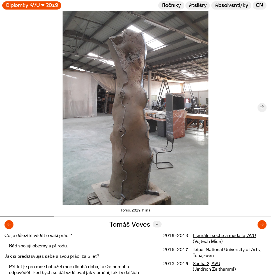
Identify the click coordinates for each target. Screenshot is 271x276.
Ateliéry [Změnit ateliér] (198, 5)
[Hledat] (231, 5)
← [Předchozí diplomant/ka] (9, 224)
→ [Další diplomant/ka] (262, 224)
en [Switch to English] (259, 5)
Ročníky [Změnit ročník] (171, 5)
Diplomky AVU (32, 5)
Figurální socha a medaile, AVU (224, 235)
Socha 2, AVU (206, 263)
